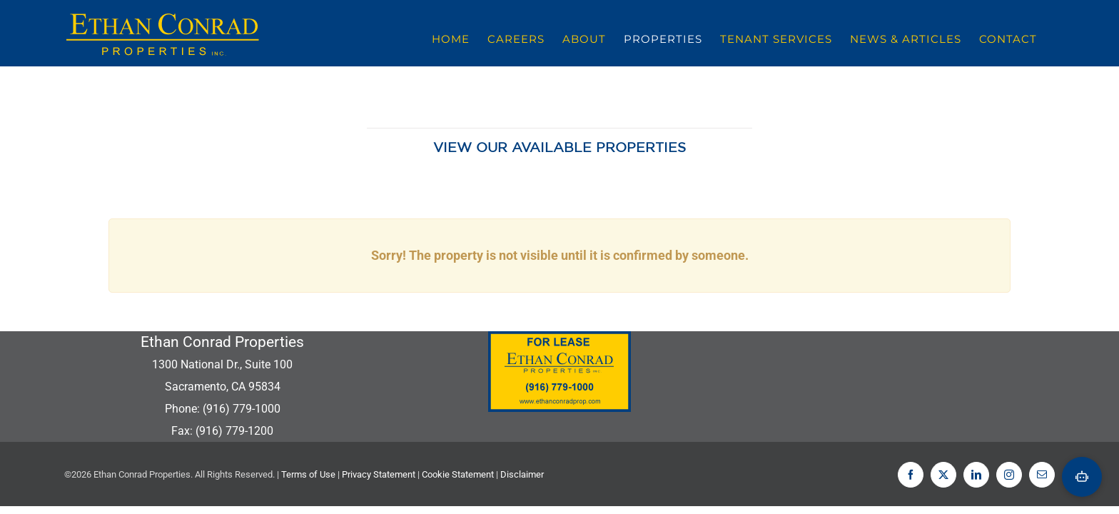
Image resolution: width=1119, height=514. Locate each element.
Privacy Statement (378, 474)
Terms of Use (308, 474)
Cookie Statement (458, 474)
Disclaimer (522, 474)
